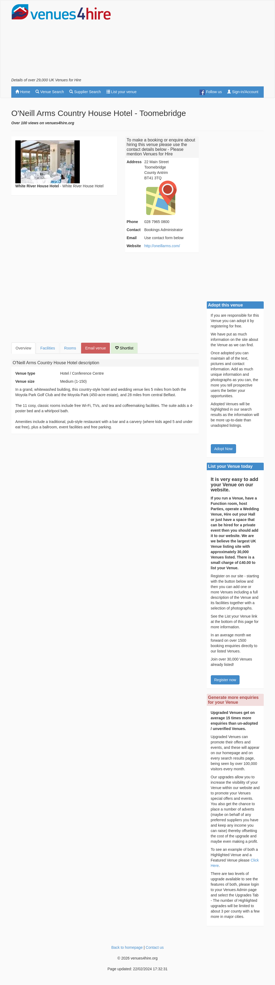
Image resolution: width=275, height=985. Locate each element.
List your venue (121, 92)
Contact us (155, 947)
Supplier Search (85, 92)
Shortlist (124, 348)
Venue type (25, 373)
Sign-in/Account (242, 92)
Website (133, 246)
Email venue (95, 348)
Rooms (70, 348)
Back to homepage (127, 947)
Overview (23, 348)
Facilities (47, 348)
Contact (133, 230)
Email (131, 238)
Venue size (25, 381)
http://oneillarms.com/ (162, 246)
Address (134, 162)
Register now (225, 680)
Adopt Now (223, 449)
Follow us (211, 92)
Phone (132, 222)
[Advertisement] (201, 40)
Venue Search (49, 92)
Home (22, 92)
